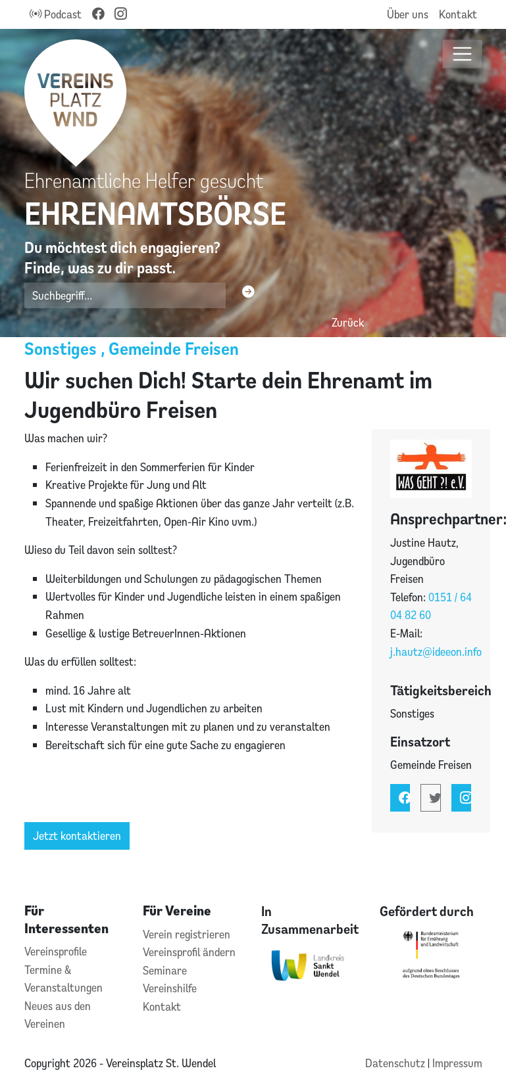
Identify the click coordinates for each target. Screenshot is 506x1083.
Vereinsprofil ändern (189, 951)
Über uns (407, 14)
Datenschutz (396, 1063)
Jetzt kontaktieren (77, 835)
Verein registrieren (186, 934)
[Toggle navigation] (462, 54)
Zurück (348, 322)
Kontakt (458, 14)
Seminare (165, 970)
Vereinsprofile (55, 951)
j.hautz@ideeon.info (436, 651)
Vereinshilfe (170, 988)
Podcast (56, 14)
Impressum (457, 1063)
